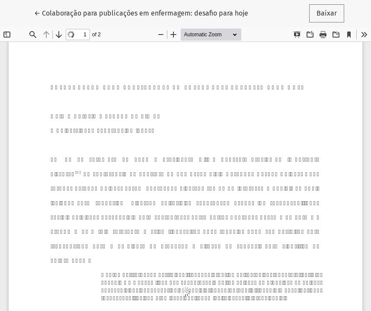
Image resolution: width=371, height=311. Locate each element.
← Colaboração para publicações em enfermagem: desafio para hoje (141, 12)
